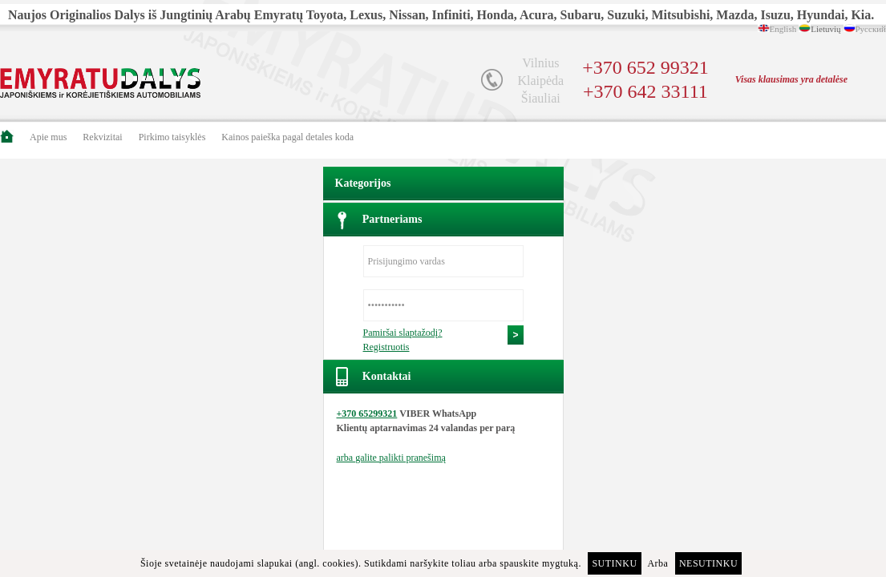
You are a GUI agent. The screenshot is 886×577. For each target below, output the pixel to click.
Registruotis (386, 347)
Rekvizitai (102, 137)
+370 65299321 (367, 413)
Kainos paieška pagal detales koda (287, 137)
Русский (871, 29)
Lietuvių (825, 29)
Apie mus (48, 137)
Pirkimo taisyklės (172, 137)
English (783, 29)
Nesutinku (708, 563)
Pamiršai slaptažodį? (403, 332)
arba (391, 457)
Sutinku (614, 563)
